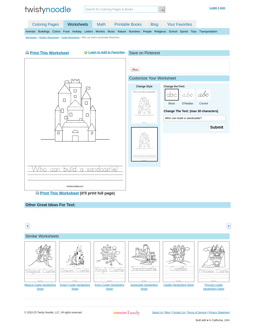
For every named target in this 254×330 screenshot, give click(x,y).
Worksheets (78, 24)
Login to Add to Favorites (106, 52)
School (173, 31)
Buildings (44, 31)
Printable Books (128, 24)
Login (213, 8)
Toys (194, 31)
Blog (154, 24)
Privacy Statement (219, 312)
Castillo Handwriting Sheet (179, 285)
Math (101, 24)
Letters (88, 31)
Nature (122, 31)
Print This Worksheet (49, 53)
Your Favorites (179, 24)
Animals (30, 31)
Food (66, 31)
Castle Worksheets (70, 37)
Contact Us (178, 312)
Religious (160, 31)
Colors (56, 31)
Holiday (77, 31)
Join (222, 8)
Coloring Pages (45, 24)
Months (100, 31)
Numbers (134, 31)
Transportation (208, 31)
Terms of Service (196, 312)
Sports (184, 31)
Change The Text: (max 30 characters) (191, 111)
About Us (157, 312)
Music (111, 31)
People (147, 31)
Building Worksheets (49, 37)
